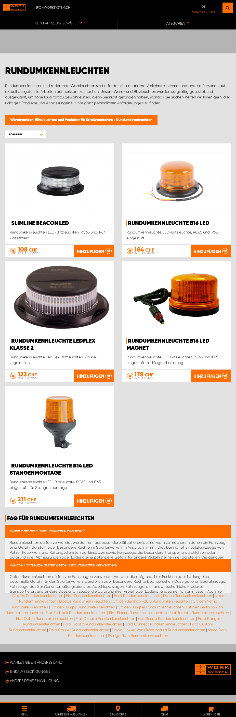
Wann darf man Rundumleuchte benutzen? (47, 538)
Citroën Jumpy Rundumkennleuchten (83, 614)
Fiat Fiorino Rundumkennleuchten (138, 620)
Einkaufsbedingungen (30, 679)
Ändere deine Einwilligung (34, 688)
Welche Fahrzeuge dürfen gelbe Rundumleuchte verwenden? (63, 572)
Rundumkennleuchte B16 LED (168, 223)
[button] (25, 134)
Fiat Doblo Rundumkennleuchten (44, 625)
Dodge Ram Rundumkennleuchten (138, 643)
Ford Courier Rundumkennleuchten (79, 637)
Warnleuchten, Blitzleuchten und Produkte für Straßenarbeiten (62, 120)
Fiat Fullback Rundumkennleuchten (76, 620)
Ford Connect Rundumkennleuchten (156, 631)
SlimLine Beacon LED (40, 223)
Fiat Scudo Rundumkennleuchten (166, 625)
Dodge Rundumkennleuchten (84, 608)
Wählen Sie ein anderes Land (36, 670)
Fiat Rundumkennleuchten (88, 603)
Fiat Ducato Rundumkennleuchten (105, 625)
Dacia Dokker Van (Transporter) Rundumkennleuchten (158, 637)
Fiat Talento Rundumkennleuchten (199, 620)
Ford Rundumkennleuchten (137, 603)
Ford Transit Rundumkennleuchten (92, 631)
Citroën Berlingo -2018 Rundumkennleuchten (151, 608)
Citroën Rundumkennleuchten (37, 603)
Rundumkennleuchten (134, 120)
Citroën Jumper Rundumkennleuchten (150, 614)
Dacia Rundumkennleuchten (187, 603)
